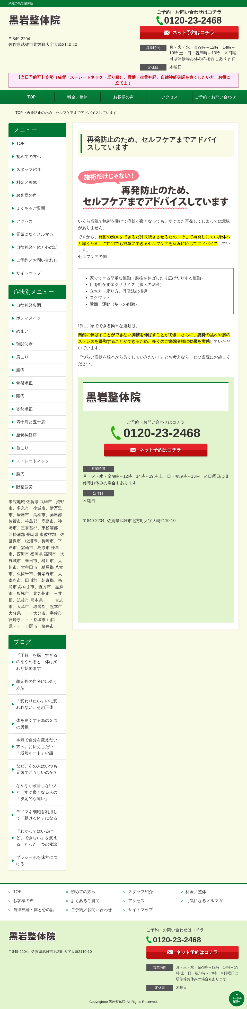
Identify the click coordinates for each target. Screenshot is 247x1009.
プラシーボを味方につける (36, 860)
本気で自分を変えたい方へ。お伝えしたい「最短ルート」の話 (36, 746)
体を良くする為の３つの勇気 (36, 723)
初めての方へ (28, 156)
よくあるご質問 (30, 208)
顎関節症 (24, 344)
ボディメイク (28, 318)
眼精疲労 (24, 487)
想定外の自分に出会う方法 (36, 684)
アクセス (169, 97)
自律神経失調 (28, 305)
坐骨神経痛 (26, 435)
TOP (31, 97)
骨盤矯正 (24, 383)
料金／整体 (77, 97)
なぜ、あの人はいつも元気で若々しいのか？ (36, 769)
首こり (22, 448)
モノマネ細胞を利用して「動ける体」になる (36, 815)
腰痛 (20, 370)
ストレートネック (32, 461)
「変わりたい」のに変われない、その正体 (36, 704)
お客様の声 (123, 97)
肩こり (22, 357)
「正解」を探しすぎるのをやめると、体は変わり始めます (36, 662)
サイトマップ (28, 273)
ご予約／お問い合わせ (215, 97)
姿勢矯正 (24, 409)
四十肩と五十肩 (30, 422)
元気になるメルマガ (34, 234)
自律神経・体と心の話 (36, 247)
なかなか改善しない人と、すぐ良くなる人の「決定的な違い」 (36, 792)
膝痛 (20, 474)
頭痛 (20, 396)
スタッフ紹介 (28, 169)
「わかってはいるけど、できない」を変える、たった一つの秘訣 (36, 837)
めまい (22, 331)
